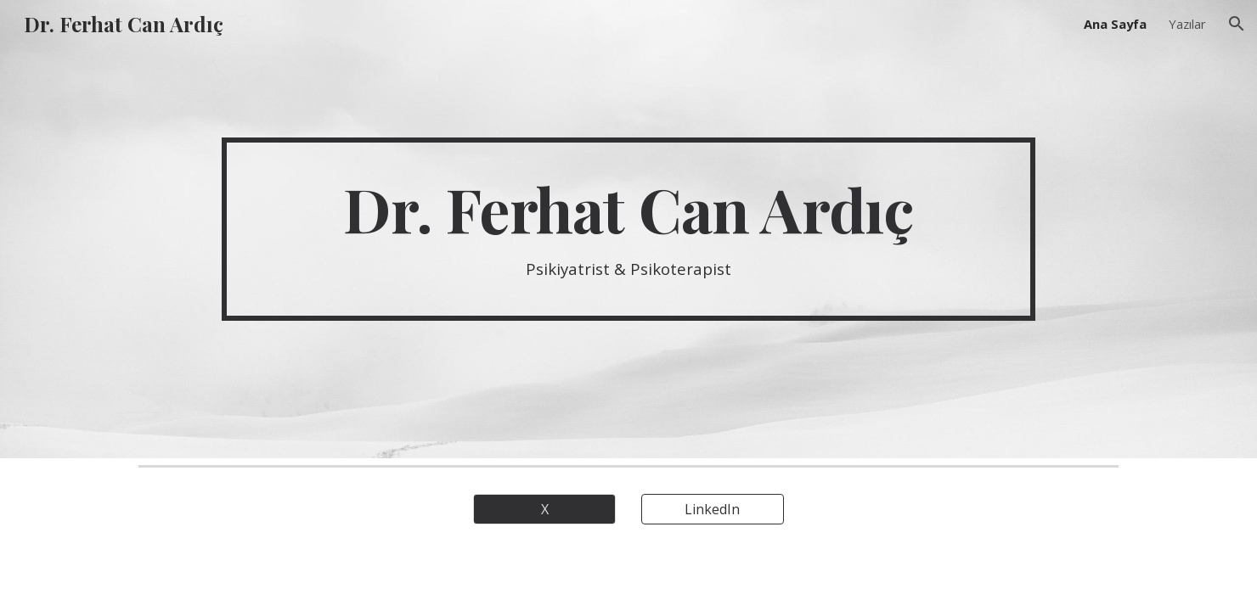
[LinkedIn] (712, 509)
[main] (628, 229)
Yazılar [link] (1187, 23)
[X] (544, 509)
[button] (1236, 23)
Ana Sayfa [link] (1115, 23)
